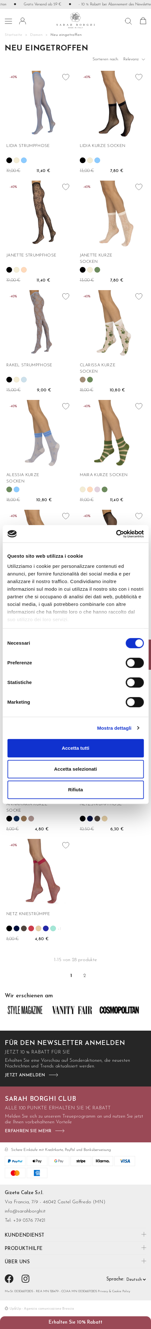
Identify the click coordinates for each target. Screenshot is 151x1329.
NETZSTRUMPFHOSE (101, 804)
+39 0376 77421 (29, 1220)
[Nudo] (104, 818)
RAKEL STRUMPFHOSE (29, 365)
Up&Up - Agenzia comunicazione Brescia (42, 1309)
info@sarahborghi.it (25, 1211)
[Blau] (90, 818)
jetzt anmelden (25, 1075)
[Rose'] (24, 270)
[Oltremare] (24, 160)
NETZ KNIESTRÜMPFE (28, 914)
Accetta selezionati (75, 769)
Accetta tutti (75, 748)
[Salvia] (97, 270)
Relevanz (134, 60)
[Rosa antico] (31, 818)
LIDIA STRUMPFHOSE (28, 146)
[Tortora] (83, 379)
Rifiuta (75, 789)
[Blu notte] (16, 818)
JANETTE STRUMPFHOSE (31, 255)
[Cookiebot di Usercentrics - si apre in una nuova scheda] (116, 534)
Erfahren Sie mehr (28, 1131)
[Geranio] (31, 928)
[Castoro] (97, 818)
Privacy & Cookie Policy (114, 1291)
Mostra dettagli (114, 728)
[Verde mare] (53, 928)
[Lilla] (97, 489)
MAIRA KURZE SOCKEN (104, 475)
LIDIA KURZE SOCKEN (103, 146)
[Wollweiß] (16, 160)
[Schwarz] (9, 160)
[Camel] (24, 818)
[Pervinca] (46, 928)
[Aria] (24, 379)
